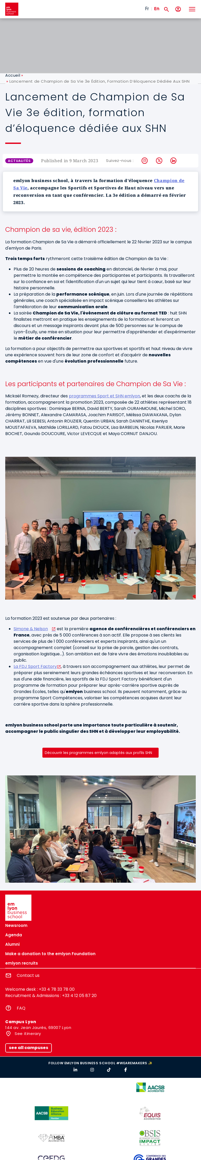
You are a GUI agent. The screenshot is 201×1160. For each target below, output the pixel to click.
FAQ (21, 1008)
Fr (147, 8)
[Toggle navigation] (192, 9)
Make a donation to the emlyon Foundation (50, 953)
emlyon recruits (21, 963)
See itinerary (27, 1033)
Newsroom (16, 925)
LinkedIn (173, 160)
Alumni (12, 944)
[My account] (178, 9)
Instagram (145, 160)
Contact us (28, 975)
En (156, 8)
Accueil (12, 75)
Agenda (13, 935)
